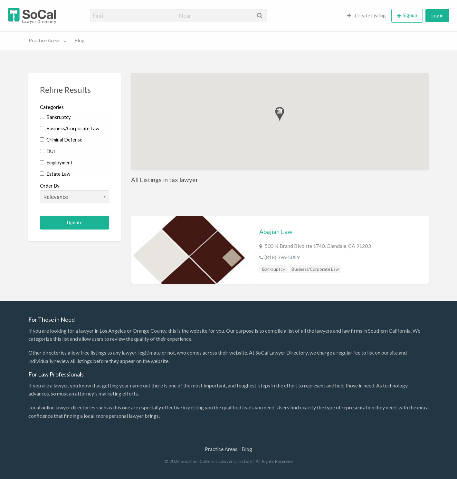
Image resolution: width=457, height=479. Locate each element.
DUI (47, 151)
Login (437, 15)
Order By (74, 193)
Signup (410, 15)
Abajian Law (275, 231)
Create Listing (366, 15)
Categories (52, 107)
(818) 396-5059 (282, 257)
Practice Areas (45, 40)
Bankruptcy (55, 117)
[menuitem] (366, 16)
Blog (79, 40)
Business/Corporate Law (69, 128)
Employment (56, 162)
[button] (279, 114)
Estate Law (55, 174)
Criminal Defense (61, 139)
